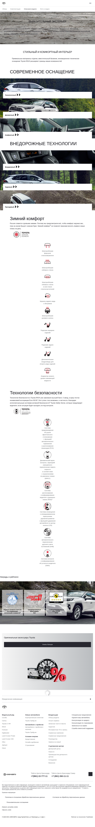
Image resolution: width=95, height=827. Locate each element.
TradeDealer (89, 817)
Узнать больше (47, 644)
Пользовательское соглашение (17, 802)
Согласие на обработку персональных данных (69, 797)
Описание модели (30, 9)
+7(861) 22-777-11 (39, 776)
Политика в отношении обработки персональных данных (25, 797)
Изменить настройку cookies (10, 807)
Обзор (4, 9)
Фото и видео (45, 9)
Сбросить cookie (6, 810)
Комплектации (15, 9)
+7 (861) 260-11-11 (60, 776)
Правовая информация (8, 792)
